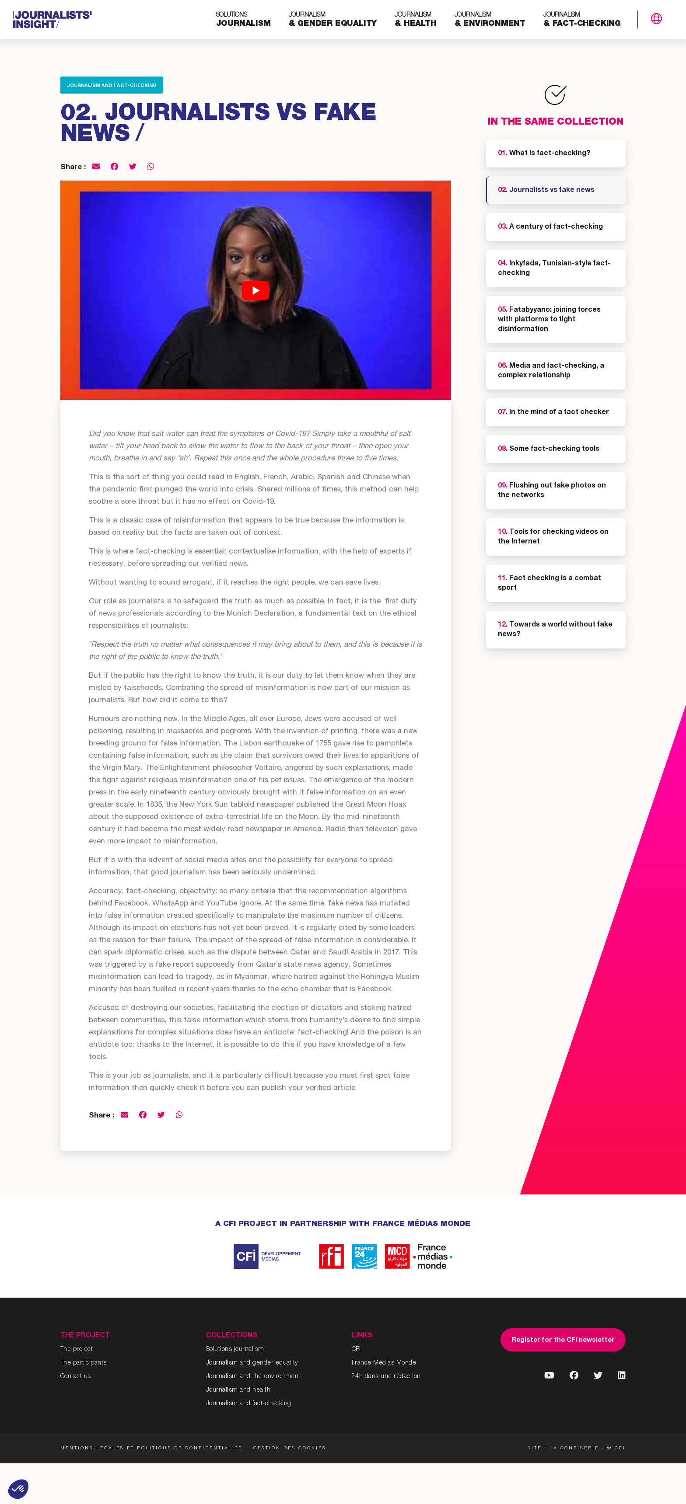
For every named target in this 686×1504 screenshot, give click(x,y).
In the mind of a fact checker (553, 412)
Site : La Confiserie (563, 1448)
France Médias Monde (384, 1363)
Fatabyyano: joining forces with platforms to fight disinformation (549, 320)
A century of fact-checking (550, 227)
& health (415, 20)
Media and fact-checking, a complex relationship (551, 371)
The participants (83, 1363)
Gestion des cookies (289, 1448)
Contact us (75, 1377)
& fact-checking (582, 20)
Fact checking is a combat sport (549, 583)
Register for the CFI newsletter (563, 1340)
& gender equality (333, 20)
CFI (356, 1350)
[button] (18, 1489)
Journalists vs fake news (546, 190)
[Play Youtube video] (255, 290)
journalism (243, 20)
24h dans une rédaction (386, 1377)
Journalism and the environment (253, 1377)
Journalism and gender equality (252, 1363)
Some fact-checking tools (548, 449)
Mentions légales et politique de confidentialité (151, 1448)
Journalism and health (238, 1390)
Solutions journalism (235, 1350)
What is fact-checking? (544, 153)
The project (76, 1350)
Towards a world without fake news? (555, 630)
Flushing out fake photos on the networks (552, 491)
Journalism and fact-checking (112, 86)
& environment (490, 20)
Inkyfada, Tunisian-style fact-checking (554, 269)
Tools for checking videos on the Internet (553, 537)
